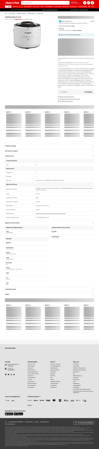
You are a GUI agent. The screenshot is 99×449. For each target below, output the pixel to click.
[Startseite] (6, 13)
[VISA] (48, 400)
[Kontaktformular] (11, 369)
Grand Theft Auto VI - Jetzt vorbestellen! (79, 9)
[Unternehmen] (76, 364)
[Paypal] (42, 400)
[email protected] (9, 259)
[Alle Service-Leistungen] (55, 364)
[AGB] (74, 373)
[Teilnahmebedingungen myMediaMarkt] (15, 421)
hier (60, 59)
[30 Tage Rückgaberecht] (55, 366)
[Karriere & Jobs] (76, 379)
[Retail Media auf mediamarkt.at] (79, 370)
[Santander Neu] (30, 400)
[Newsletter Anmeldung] (55, 381)
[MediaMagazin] (76, 383)
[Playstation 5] (30, 368)
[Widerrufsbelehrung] (77, 375)
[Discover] (84, 400)
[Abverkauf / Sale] (31, 364)
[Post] (7, 400)
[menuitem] (15, 6)
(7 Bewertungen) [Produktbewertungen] (26, 19)
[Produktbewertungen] (18, 19)
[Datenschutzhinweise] (29, 421)
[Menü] (8, 7)
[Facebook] (6, 374)
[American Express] (60, 400)
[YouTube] (9, 374)
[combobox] (46, 3)
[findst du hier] (10, 365)
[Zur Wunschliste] (88, 2)
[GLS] (13, 401)
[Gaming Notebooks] (32, 377)
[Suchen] (22, 2)
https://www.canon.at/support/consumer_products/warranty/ (51, 213)
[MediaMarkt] (12, 3)
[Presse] (74, 381)
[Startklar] (52, 379)
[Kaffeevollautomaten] (32, 383)
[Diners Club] (78, 400)
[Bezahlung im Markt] (66, 400)
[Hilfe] (51, 377)
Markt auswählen (77, 30)
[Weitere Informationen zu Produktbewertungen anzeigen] (31, 19)
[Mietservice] (52, 375)
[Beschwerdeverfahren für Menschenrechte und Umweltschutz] (83, 392)
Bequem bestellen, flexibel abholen (50, 9)
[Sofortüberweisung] (36, 400)
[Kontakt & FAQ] (76, 372)
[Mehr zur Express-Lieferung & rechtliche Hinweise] (72, 21)
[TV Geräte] (30, 379)
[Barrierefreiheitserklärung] (10, 424)
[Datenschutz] (75, 377)
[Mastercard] (54, 400)
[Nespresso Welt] (31, 381)
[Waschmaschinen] (31, 370)
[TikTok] (14, 374)
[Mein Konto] (84, 2)
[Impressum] (37, 421)
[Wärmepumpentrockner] (33, 372)
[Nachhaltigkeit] (76, 387)
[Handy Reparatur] (54, 368)
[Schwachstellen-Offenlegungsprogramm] (81, 389)
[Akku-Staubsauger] (32, 385)
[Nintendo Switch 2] (31, 366)
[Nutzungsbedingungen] (44, 421)
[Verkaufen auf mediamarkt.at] (79, 368)
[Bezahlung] (52, 373)
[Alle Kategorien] (31, 387)
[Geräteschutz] (53, 372)
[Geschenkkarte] (53, 385)
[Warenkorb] (92, 2)
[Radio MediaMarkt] (77, 385)
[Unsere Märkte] (76, 366)
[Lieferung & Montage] (54, 370)
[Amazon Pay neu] (30, 405)
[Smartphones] (30, 375)
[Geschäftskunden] (54, 383)
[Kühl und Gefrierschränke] (33, 373)
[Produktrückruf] (53, 387)
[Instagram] (11, 374)
